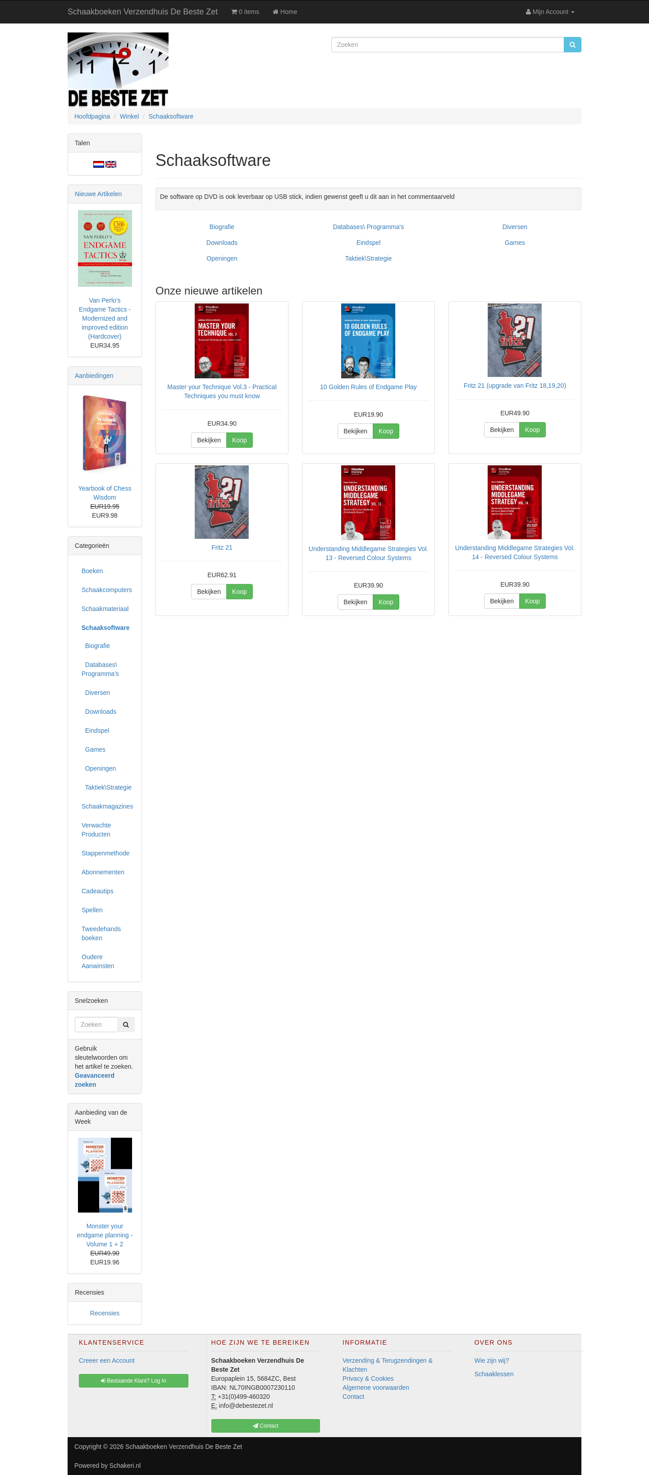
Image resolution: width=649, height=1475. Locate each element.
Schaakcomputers (107, 589)
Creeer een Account (107, 1360)
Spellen (92, 910)
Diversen (515, 226)
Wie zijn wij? (492, 1360)
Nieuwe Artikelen (98, 194)
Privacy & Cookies (368, 1378)
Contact (353, 1396)
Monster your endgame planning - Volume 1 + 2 (105, 1235)
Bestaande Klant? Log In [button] (133, 1381)
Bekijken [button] (209, 440)
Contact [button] (266, 1426)
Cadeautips (98, 891)
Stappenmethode (106, 853)
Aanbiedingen (94, 375)
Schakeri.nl (125, 1465)
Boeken (92, 570)
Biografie (222, 226)
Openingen (222, 258)
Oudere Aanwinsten (98, 961)
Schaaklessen (494, 1374)
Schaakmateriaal (105, 608)
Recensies (104, 1313)
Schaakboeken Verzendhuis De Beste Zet (143, 11)
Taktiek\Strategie (368, 258)
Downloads (222, 242)
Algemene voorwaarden (376, 1387)
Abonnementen (103, 872)
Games (515, 242)
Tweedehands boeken (101, 933)
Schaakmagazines (107, 806)
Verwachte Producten (96, 830)
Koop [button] (239, 440)
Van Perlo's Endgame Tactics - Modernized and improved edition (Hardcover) (105, 318)
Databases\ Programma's (368, 226)
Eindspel (368, 242)
